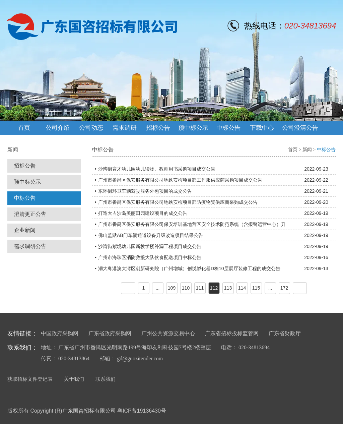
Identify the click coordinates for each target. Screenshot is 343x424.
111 (200, 288)
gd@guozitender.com (140, 358)
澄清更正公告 (30, 214)
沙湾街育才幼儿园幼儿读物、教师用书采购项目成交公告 (156, 169)
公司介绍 (58, 127)
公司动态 (91, 127)
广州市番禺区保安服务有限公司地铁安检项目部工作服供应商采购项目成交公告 (180, 180)
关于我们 (74, 379)
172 (284, 288)
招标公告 (158, 127)
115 (256, 288)
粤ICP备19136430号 (141, 411)
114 (242, 288)
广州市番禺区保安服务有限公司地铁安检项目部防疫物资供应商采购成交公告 (178, 202)
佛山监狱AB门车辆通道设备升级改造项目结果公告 (150, 235)
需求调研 (125, 127)
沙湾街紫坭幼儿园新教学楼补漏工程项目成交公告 (149, 246)
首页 (24, 127)
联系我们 (105, 379)
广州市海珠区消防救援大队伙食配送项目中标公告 (149, 257)
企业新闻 (25, 230)
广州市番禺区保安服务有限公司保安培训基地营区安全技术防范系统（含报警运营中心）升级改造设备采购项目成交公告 (192, 226)
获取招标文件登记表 (30, 379)
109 (172, 288)
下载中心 (262, 127)
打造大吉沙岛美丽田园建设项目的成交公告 (142, 213)
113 (228, 288)
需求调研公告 (30, 246)
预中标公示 (193, 127)
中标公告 (228, 127)
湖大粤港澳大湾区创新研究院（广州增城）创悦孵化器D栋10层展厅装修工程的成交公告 (189, 268)
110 (186, 288)
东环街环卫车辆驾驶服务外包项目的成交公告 (145, 191)
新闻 (307, 149)
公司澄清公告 (300, 127)
